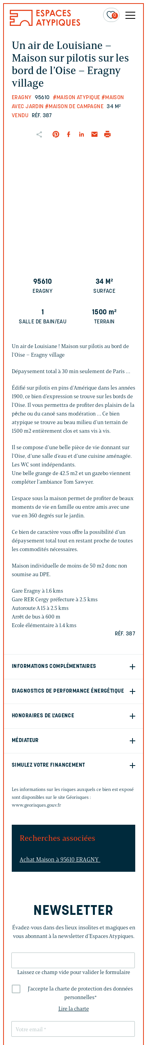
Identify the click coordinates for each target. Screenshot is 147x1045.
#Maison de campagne (74, 107)
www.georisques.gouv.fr (36, 805)
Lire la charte (73, 1008)
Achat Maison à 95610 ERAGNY (60, 859)
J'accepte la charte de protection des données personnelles (80, 993)
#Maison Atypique (76, 98)
